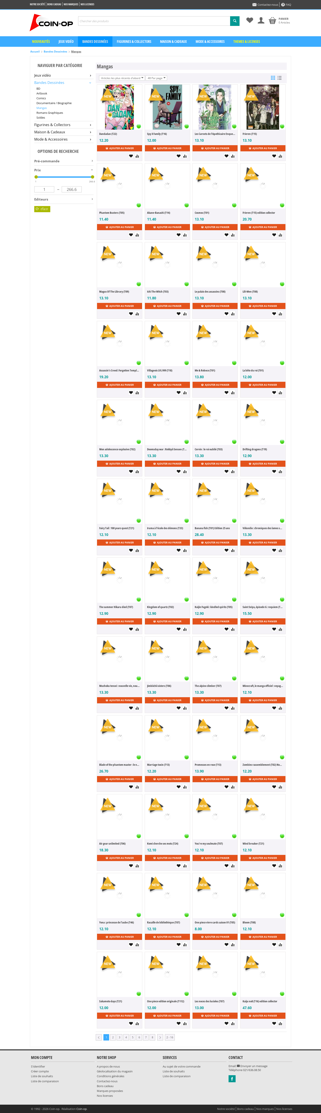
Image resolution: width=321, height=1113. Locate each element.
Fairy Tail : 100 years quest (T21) (116, 528)
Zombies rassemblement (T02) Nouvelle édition (263, 765)
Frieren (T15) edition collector (259, 213)
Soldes (40, 117)
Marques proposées (110, 1091)
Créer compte (40, 1071)
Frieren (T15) (250, 134)
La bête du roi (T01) (253, 370)
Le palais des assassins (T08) (210, 291)
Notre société (37, 4)
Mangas (41, 108)
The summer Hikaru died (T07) (116, 607)
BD (38, 88)
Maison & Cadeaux (173, 41)
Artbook (41, 93)
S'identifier (38, 1066)
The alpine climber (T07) (208, 686)
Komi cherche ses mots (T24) (162, 843)
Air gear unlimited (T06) (112, 843)
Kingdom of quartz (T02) (160, 607)
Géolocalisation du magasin (115, 1071)
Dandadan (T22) (108, 134)
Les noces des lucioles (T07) (209, 1001)
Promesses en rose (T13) (208, 765)
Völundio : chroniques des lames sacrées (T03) (263, 528)
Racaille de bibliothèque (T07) (163, 922)
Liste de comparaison (45, 1081)
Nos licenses (87, 4)
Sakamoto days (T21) (110, 1001)
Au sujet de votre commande (181, 1066)
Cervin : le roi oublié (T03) (209, 449)
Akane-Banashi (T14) (158, 213)
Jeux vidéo (66, 41)
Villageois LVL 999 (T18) (159, 370)
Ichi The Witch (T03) (158, 291)
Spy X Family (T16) (157, 134)
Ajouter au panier (120, 148)
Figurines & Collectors (134, 41)
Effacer (42, 208)
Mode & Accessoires (210, 41)
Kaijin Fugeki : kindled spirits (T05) (214, 607)
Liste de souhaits (42, 1076)
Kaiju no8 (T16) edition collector (260, 1001)
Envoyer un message (252, 1066)
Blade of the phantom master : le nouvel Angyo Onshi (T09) (119, 765)
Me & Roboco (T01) (205, 370)
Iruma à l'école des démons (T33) (165, 528)
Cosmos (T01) (202, 213)
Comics (41, 98)
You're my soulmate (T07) (209, 843)
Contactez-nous (265, 5)
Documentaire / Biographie (54, 103)
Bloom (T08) (249, 922)
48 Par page (157, 78)
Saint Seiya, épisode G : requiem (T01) (263, 607)
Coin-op (81, 1109)
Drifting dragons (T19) (255, 449)
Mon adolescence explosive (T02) (117, 449)
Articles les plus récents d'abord (122, 78)
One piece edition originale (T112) (165, 1001)
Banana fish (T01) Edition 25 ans (212, 528)
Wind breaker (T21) (253, 843)
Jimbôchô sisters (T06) (159, 686)
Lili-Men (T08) (250, 291)
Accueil (35, 51)
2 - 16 (169, 1037)
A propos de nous (108, 1066)
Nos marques (71, 4)
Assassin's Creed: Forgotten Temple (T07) (119, 370)
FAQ (286, 5)
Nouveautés (41, 41)
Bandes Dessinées (55, 51)
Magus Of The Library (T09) (114, 291)
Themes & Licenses (246, 41)
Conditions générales (110, 1076)
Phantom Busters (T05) (111, 213)
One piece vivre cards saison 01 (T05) (215, 922)
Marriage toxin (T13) (158, 765)
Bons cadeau (54, 4)
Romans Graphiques (49, 113)
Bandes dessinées (95, 41)
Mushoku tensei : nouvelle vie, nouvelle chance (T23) (119, 686)
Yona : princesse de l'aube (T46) (116, 922)
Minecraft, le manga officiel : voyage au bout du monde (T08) (263, 686)
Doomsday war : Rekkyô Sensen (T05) (167, 449)
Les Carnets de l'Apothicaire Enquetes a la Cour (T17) (215, 134)
